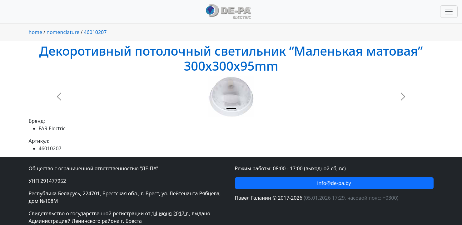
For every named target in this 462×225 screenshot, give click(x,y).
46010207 (95, 32)
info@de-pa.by (334, 183)
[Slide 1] (231, 108)
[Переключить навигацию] (449, 11)
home (35, 32)
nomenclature (63, 32)
